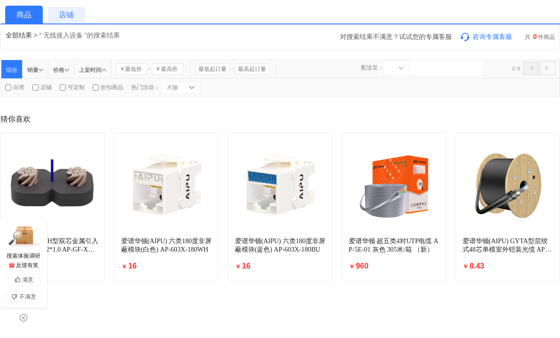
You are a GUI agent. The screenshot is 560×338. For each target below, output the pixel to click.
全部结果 (19, 35)
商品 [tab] (24, 15)
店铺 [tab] (66, 15)
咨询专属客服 (485, 36)
